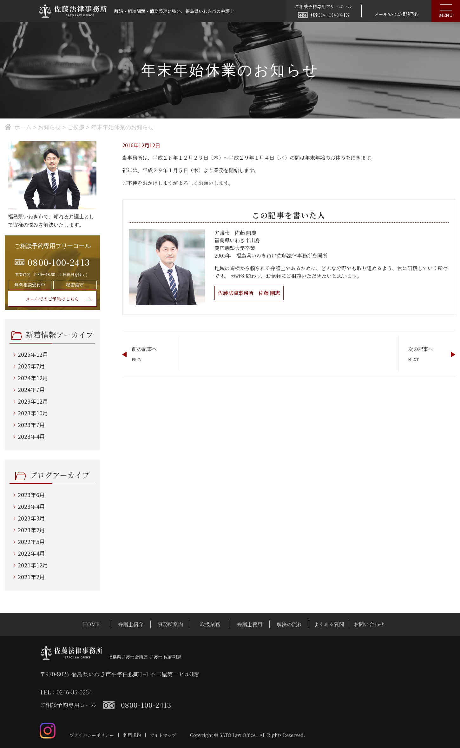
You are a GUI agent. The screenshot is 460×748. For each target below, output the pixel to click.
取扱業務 (210, 624)
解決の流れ (289, 624)
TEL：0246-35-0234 (66, 692)
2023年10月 (33, 413)
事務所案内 (170, 624)
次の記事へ (420, 349)
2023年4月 (31, 436)
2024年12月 (33, 378)
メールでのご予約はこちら (52, 299)
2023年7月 (31, 424)
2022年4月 (31, 553)
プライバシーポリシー (91, 735)
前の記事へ (144, 349)
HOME (91, 624)
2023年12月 (33, 401)
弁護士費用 (249, 624)
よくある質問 (329, 624)
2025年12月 (33, 354)
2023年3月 (31, 518)
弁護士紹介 (130, 624)
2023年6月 (31, 494)
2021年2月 (31, 576)
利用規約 (132, 735)
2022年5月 (31, 541)
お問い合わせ (369, 624)
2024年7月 (31, 389)
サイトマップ (163, 735)
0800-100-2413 (330, 14)
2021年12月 (33, 565)
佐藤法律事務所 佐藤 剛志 (249, 293)
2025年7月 (31, 366)
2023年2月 (31, 530)
